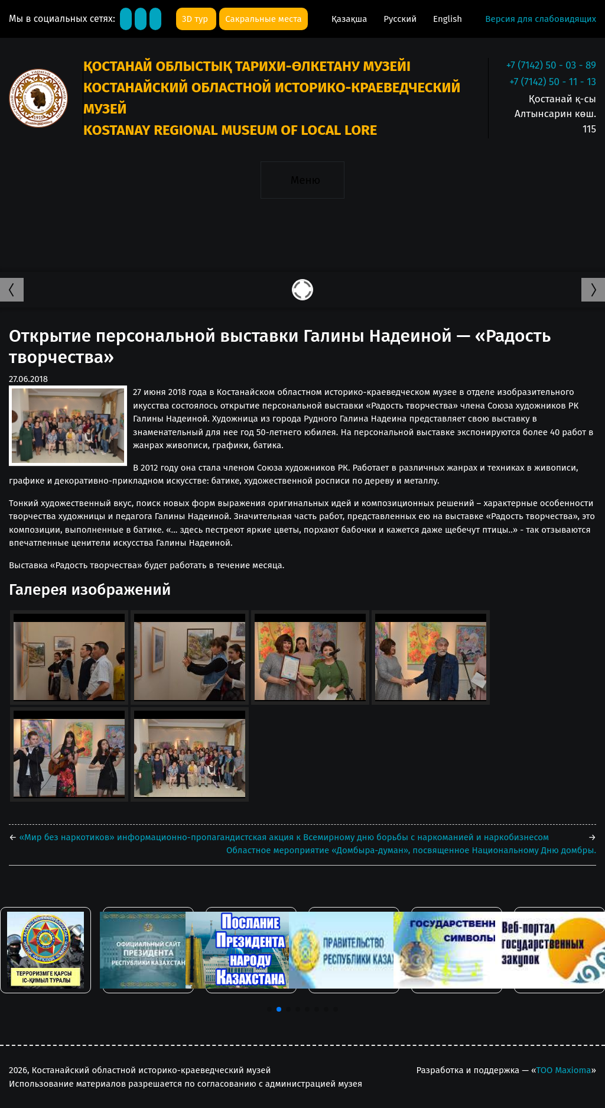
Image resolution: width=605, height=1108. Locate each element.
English (447, 19)
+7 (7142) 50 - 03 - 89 (551, 65)
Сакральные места (263, 19)
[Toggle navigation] (302, 179)
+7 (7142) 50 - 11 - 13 (552, 82)
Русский (401, 19)
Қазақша (350, 19)
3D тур (196, 19)
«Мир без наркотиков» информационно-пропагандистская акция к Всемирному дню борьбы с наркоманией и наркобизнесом (283, 837)
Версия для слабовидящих (540, 19)
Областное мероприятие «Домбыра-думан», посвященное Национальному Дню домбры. (411, 850)
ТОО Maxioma (563, 1070)
